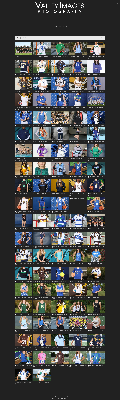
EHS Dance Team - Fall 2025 (95, 264)
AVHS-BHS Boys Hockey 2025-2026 (41, 229)
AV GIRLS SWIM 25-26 (42, 264)
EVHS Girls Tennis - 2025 (60, 331)
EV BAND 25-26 (76, 331)
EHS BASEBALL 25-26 (96, 108)
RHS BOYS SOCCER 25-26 (77, 348)
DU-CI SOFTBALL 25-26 (96, 92)
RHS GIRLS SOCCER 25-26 (96, 348)
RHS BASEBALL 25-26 (42, 92)
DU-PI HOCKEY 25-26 (77, 159)
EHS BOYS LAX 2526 (41, 57)
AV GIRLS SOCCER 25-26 (42, 281)
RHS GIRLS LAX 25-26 (42, 74)
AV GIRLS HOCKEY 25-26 (97, 246)
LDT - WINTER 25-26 (41, 141)
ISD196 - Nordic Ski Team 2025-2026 (96, 142)
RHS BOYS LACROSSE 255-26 (22, 75)
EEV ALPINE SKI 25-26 (78, 125)
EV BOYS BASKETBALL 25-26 (59, 212)
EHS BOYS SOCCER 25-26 (95, 366)
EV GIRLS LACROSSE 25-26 (77, 75)
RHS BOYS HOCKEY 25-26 (77, 199)
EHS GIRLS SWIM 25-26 (60, 348)
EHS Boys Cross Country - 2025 (59, 297)
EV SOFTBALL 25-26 (23, 125)
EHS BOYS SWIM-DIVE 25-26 (95, 177)
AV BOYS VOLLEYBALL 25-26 (23, 108)
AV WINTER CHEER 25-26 (23, 177)
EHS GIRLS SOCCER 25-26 (41, 383)
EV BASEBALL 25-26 (59, 92)
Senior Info (43, 18)
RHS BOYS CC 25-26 (41, 315)
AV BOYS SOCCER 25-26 (60, 365)
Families (52, 18)
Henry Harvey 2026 (58, 141)
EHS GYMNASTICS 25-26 (78, 141)
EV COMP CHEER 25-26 (96, 125)
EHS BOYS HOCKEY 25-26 (59, 229)
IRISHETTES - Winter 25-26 (96, 159)
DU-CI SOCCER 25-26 (77, 281)
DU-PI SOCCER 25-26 (59, 281)
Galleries (77, 18)
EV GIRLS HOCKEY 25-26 (78, 246)
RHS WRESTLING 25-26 (60, 194)
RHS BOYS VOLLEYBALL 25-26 (96, 57)
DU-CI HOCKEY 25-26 (59, 176)
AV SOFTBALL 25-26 (77, 92)
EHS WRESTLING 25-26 (42, 211)
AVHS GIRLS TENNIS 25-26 (96, 331)
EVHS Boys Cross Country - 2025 (23, 297)
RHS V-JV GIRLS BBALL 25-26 (95, 194)
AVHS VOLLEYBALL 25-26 (77, 297)
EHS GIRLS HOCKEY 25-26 (59, 246)
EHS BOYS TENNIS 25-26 (60, 57)
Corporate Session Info (64, 18)
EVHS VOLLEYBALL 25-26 (23, 383)
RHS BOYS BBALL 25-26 (24, 194)
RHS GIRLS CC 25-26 (23, 315)
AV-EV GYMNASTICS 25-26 (23, 229)
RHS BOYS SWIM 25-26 (24, 141)
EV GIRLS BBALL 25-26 (24, 246)
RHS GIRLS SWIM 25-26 (24, 281)
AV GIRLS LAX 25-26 (23, 92)
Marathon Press (56, 396)
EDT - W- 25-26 (40, 159)
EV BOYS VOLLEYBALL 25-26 (59, 108)
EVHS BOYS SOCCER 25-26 (41, 366)
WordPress (69, 396)
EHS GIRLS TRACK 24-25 (42, 125)
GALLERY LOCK (57, 125)
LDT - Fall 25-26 (94, 297)
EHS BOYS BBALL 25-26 (78, 176)
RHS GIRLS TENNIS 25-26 (23, 331)
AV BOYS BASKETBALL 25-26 (23, 212)
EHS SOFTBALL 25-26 (78, 108)
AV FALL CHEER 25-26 (60, 315)
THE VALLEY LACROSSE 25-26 (59, 75)
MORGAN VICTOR (94, 74)
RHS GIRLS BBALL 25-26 (97, 229)
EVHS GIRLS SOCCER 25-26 (78, 366)
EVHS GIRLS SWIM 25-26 (59, 264)
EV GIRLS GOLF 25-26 (78, 57)
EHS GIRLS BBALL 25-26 (96, 211)
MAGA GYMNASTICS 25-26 (41, 177)
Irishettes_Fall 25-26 (95, 281)
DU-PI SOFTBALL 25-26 (42, 108)
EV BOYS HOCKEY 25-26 (78, 229)
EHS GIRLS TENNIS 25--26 (41, 331)
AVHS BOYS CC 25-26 (95, 315)
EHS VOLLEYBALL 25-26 (24, 365)
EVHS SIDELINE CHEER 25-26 (41, 348)
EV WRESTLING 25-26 (42, 194)
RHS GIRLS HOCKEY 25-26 (23, 264)
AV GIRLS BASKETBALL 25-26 (77, 194)
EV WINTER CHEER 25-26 (59, 159)
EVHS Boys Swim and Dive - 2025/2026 (22, 159)
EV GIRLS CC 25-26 (77, 264)
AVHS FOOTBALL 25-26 (24, 348)
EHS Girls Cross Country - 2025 (41, 297)
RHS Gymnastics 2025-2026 (41, 246)
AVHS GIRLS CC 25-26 (78, 315)
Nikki (18, 57)
